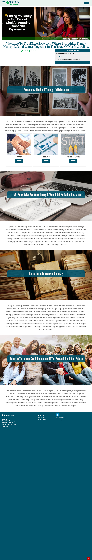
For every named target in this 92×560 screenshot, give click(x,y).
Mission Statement (7, 423)
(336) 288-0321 (42, 419)
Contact (86, 3)
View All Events (60, 57)
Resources (5, 426)
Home (4, 417)
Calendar (4, 419)
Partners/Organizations (9, 424)
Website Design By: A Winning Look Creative (64, 420)
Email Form (41, 417)
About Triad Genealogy (8, 421)
